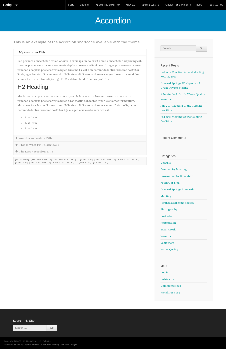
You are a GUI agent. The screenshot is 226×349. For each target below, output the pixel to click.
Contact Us (216, 4)
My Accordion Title (32, 52)
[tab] (79, 52)
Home (71, 4)
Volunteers (167, 242)
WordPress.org (170, 292)
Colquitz (10, 5)
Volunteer (166, 236)
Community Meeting (173, 169)
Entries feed (168, 279)
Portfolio (166, 216)
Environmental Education (176, 176)
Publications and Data (178, 4)
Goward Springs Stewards (177, 189)
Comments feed (170, 285)
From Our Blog (170, 182)
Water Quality (169, 249)
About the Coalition (108, 4)
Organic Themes (31, 345)
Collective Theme (12, 345)
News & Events (150, 4)
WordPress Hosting (50, 345)
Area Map (131, 4)
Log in (164, 272)
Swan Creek (168, 229)
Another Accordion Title (35, 138)
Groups (84, 4)
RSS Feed (65, 345)
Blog (199, 4)
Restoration (168, 222)
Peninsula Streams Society (177, 202)
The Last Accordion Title (36, 151)
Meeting (165, 196)
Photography (168, 209)
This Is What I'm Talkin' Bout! (39, 144)
